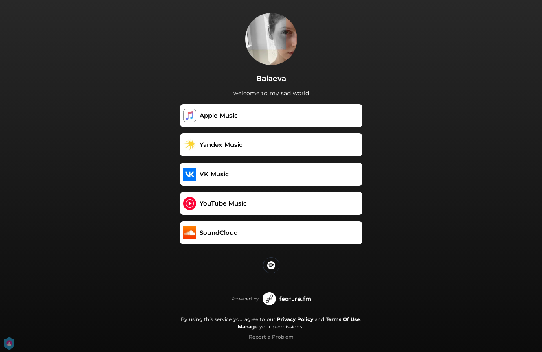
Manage (248, 327)
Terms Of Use (343, 319)
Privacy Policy (295, 319)
